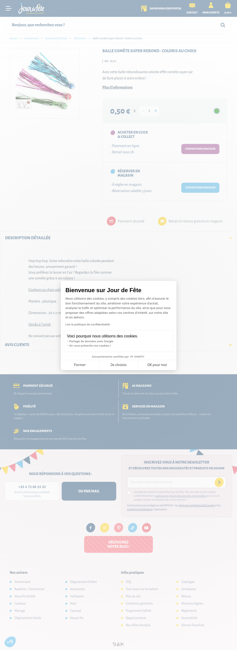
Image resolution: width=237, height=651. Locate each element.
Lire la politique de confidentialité (88, 324)
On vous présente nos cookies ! (90, 345)
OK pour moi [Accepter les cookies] (157, 365)
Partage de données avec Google (91, 341)
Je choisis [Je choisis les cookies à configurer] (118, 365)
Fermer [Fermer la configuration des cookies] (80, 365)
